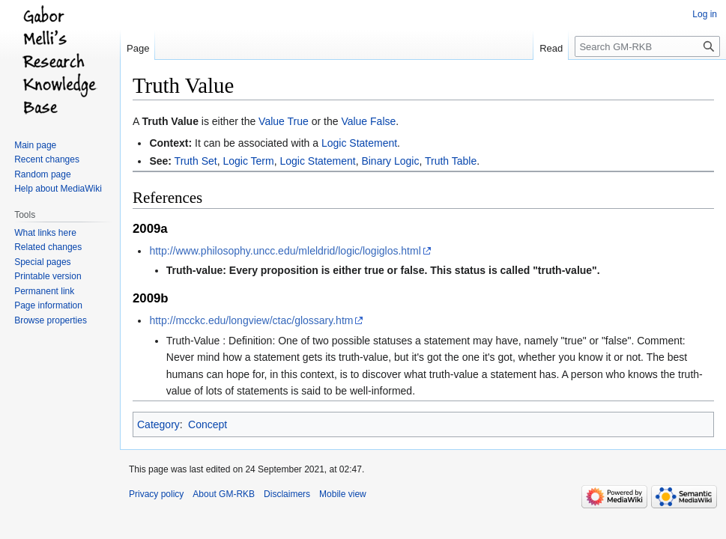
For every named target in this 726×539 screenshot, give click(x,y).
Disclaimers (287, 494)
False (383, 121)
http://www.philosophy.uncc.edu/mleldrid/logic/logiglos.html (284, 251)
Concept (207, 424)
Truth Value (170, 121)
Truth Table (451, 161)
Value (271, 121)
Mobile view (342, 494)
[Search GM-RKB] (647, 46)
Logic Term (248, 161)
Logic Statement (359, 143)
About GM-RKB (224, 494)
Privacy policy (156, 494)
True (298, 121)
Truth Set (196, 161)
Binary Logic (390, 161)
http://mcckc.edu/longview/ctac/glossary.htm (251, 320)
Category (158, 424)
